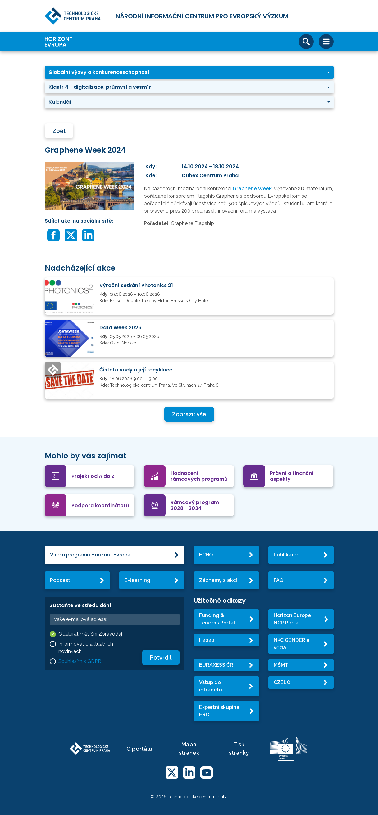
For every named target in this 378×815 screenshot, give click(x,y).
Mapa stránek (189, 748)
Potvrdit (161, 657)
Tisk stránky (239, 748)
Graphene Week (252, 188)
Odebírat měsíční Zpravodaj (90, 634)
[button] (189, 72)
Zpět (59, 131)
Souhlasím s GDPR (79, 661)
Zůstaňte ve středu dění (80, 605)
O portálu (139, 748)
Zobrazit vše (189, 414)
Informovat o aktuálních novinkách (85, 647)
